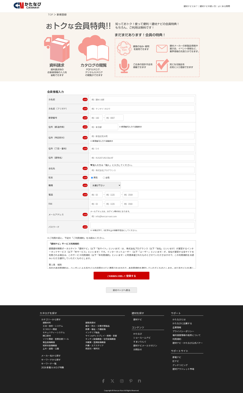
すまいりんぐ (139, 341)
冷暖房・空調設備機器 (95, 342)
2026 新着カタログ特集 (52, 367)
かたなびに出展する (182, 323)
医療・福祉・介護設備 (95, 329)
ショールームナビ (142, 337)
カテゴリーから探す (51, 319)
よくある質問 (224, 6)
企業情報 (176, 327)
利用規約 (176, 339)
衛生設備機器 (49, 342)
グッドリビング (180, 365)
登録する (121, 276)
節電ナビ (176, 357)
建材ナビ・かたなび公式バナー (187, 342)
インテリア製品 (92, 332)
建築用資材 (90, 322)
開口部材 (47, 335)
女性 (106, 177)
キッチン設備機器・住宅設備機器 (100, 338)
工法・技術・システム (53, 325)
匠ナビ (175, 361)
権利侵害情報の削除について (186, 335)
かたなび (137, 333)
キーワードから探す (51, 359)
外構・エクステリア (94, 345)
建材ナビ (137, 319)
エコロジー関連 (50, 329)
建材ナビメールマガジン (145, 345)
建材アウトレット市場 (183, 368)
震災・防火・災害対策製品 (97, 325)
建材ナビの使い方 (208, 6)
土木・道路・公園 (51, 348)
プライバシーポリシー (183, 331)
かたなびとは (179, 319)
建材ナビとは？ (191, 6)
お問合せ (137, 349)
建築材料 (47, 322)
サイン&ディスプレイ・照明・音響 (101, 335)
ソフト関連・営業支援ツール (56, 338)
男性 (94, 177)
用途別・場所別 (92, 348)
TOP (50, 14)
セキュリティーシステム (54, 332)
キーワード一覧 (48, 363)
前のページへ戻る (121, 290)
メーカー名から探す (51, 355)
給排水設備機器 (50, 345)
